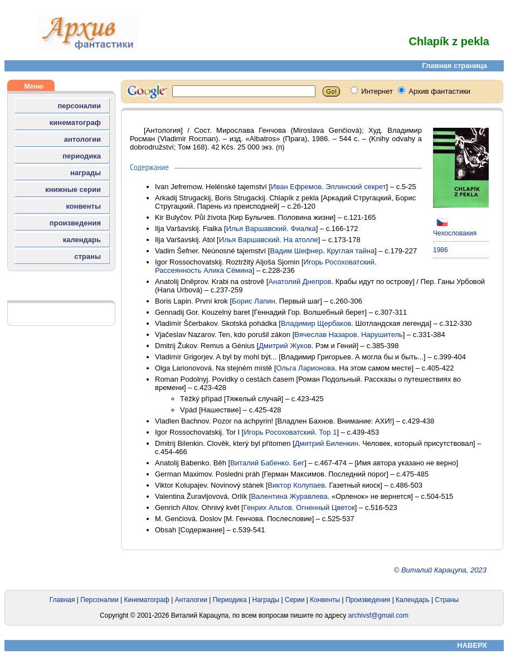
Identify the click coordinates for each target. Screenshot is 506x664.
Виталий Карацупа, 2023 (443, 570)
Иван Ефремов (296, 186)
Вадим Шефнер (296, 251)
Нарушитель (382, 334)
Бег (299, 463)
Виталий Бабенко (259, 463)
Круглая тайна (350, 251)
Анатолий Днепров (300, 281)
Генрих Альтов (268, 507)
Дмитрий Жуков (285, 345)
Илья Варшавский (256, 228)
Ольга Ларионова (305, 368)
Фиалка (303, 228)
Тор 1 (328, 432)
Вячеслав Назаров (325, 334)
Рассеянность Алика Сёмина (203, 270)
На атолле (301, 239)
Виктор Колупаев (296, 485)
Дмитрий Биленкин (326, 443)
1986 (440, 250)
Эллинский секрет (355, 186)
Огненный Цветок (325, 507)
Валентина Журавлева (289, 496)
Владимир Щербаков (316, 323)
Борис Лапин (253, 301)
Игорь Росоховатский (339, 262)
